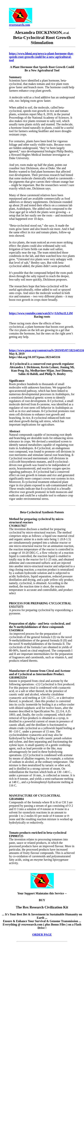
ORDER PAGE (42, 934)
